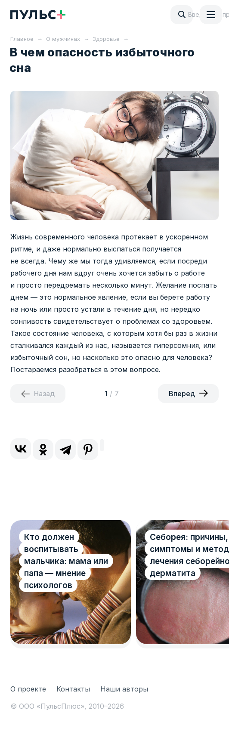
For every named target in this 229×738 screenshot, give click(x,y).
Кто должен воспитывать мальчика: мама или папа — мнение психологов (66, 561)
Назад (44, 393)
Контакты (73, 689)
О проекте (28, 689)
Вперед (182, 393)
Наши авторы (124, 689)
